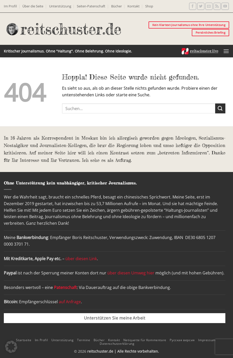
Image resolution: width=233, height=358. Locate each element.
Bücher (116, 6)
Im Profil (10, 6)
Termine (83, 340)
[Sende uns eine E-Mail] (209, 6)
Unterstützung (60, 6)
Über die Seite (32, 6)
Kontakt (133, 6)
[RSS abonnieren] (217, 6)
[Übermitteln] (220, 108)
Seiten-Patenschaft (91, 6)
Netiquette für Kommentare (144, 340)
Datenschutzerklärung (117, 343)
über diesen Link (81, 258)
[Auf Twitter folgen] (201, 6)
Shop (149, 6)
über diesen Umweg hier (130, 273)
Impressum (207, 340)
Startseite (23, 340)
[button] (226, 51)
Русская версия (182, 340)
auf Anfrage (70, 301)
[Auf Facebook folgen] (192, 6)
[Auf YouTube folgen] (225, 6)
